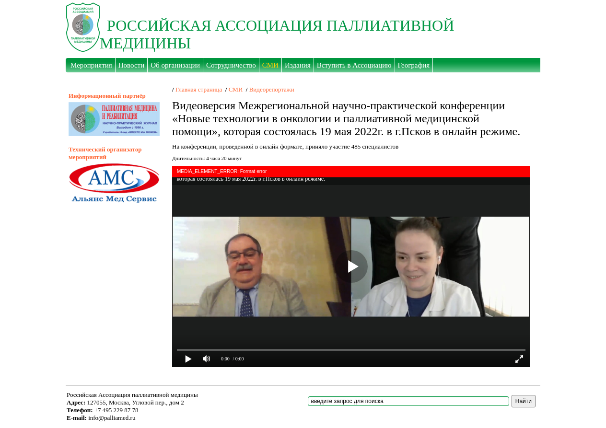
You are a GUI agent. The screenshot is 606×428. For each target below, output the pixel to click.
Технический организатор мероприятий (105, 153)
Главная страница (198, 89)
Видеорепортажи (271, 89)
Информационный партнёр (107, 95)
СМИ (236, 89)
